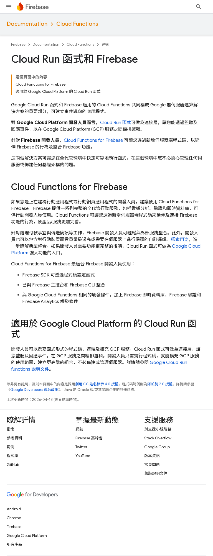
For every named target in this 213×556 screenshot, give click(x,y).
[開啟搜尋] (198, 6)
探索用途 (180, 239)
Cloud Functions (77, 24)
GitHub (13, 464)
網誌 (79, 429)
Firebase (18, 44)
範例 (10, 446)
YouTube (82, 455)
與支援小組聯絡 (157, 429)
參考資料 (14, 437)
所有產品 (14, 544)
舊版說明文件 (156, 473)
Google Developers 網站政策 (34, 389)
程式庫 (12, 455)
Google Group (157, 446)
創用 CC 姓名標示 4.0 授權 (96, 384)
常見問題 (152, 464)
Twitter (81, 446)
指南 (10, 429)
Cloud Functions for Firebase (93, 140)
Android (14, 508)
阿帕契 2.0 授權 (160, 384)
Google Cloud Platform (27, 535)
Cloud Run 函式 (115, 122)
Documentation (27, 24)
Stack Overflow (157, 437)
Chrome (14, 517)
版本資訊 (152, 455)
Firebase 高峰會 (89, 437)
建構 (105, 44)
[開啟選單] (8, 6)
